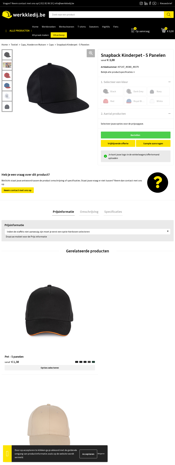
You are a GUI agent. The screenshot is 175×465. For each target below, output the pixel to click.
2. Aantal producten (113, 113)
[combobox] (106, 14)
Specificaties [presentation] (112, 212)
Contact (53, 388)
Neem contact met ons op (17, 190)
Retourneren (140, 397)
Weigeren (101, 453)
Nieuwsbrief (97, 392)
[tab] (64, 212)
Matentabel (97, 402)
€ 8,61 (141, 313)
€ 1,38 (12, 309)
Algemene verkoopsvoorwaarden (65, 402)
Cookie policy (55, 397)
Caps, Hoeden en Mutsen (33, 44)
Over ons (95, 388)
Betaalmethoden (142, 392)
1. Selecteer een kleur (114, 82)
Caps (51, 44)
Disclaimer (139, 388)
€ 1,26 (98, 313)
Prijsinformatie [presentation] (64, 212)
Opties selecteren (23, 314)
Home (4, 44)
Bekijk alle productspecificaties (118, 71)
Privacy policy (55, 392)
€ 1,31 (55, 309)
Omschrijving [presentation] (89, 212)
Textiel (14, 44)
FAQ (51, 406)
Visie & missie (98, 397)
